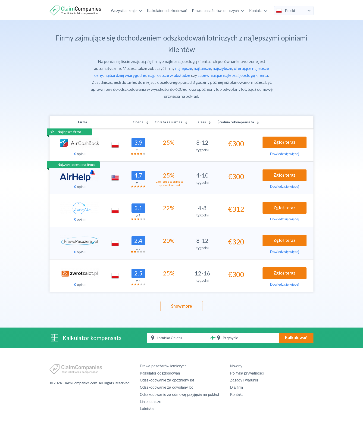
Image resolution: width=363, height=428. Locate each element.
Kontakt (258, 11)
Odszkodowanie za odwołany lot (166, 387)
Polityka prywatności (247, 373)
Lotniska (147, 409)
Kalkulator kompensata (92, 337)
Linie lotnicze (150, 402)
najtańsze (202, 68)
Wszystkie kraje (126, 11)
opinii (79, 154)
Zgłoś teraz (284, 142)
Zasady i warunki (244, 380)
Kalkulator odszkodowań (167, 11)
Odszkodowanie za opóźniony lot (167, 380)
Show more (181, 306)
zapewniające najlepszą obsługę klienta (233, 75)
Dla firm (236, 387)
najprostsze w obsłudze (169, 75)
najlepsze (183, 68)
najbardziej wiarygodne (125, 75)
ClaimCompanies (76, 11)
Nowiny (236, 366)
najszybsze (222, 68)
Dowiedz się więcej (284, 154)
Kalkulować (296, 337)
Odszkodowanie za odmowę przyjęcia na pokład (179, 395)
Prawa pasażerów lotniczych (218, 11)
